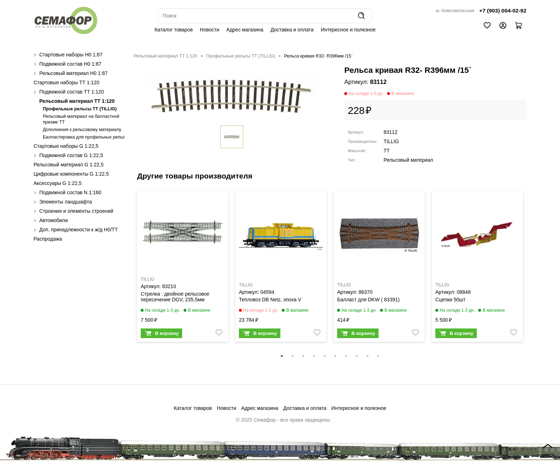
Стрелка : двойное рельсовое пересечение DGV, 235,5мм (175, 296)
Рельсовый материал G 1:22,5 (69, 164)
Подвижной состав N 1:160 (70, 192)
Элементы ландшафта (65, 202)
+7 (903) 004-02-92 (502, 10)
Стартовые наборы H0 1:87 (70, 54)
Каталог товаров (174, 29)
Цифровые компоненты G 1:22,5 (71, 174)
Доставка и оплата (292, 29)
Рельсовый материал (408, 160)
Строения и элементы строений (76, 211)
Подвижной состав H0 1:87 (70, 64)
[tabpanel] (182, 268)
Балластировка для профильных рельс (84, 137)
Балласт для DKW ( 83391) (368, 299)
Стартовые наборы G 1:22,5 (66, 146)
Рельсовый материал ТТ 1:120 (77, 101)
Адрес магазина (245, 29)
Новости (209, 29)
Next (531, 271)
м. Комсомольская (455, 10)
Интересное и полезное (348, 29)
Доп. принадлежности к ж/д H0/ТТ (78, 229)
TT (387, 151)
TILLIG (391, 141)
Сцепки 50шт (450, 299)
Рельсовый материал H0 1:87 (73, 73)
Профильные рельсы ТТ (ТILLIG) (80, 108)
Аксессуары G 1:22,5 (57, 183)
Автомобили (53, 220)
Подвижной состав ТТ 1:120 (71, 92)
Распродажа (48, 239)
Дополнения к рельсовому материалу (82, 129)
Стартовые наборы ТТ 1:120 (66, 82)
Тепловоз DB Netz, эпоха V (270, 299)
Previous (128, 271)
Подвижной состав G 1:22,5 (71, 155)
